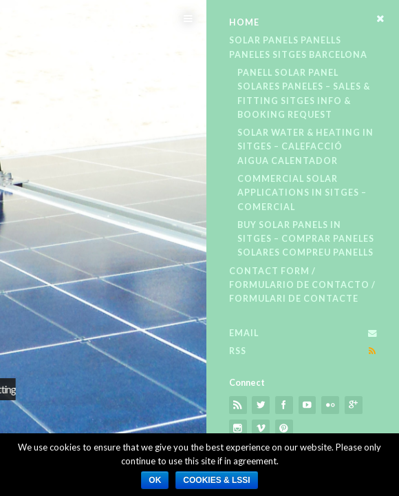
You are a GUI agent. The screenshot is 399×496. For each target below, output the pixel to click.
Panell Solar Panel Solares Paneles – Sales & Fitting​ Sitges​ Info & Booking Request (303, 94)
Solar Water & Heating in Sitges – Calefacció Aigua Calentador (305, 146)
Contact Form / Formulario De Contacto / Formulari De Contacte (302, 285)
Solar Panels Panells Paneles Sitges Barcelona (298, 47)
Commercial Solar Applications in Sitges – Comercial (302, 193)
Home (244, 22)
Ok (155, 480)
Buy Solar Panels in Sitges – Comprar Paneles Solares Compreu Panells (305, 239)
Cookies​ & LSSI (216, 480)
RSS (237, 351)
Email (244, 333)
